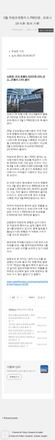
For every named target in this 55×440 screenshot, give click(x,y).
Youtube (37, 436)
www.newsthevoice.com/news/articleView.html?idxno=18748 (27, 283)
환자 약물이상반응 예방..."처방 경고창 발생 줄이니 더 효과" (21, 318)
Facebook (29, 436)
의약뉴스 (12, 309)
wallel (40, 432)
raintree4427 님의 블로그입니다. (21, 371)
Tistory (24, 432)
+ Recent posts (10, 418)
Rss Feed (11, 436)
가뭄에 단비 (14, 366)
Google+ (44, 436)
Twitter (21, 436)
